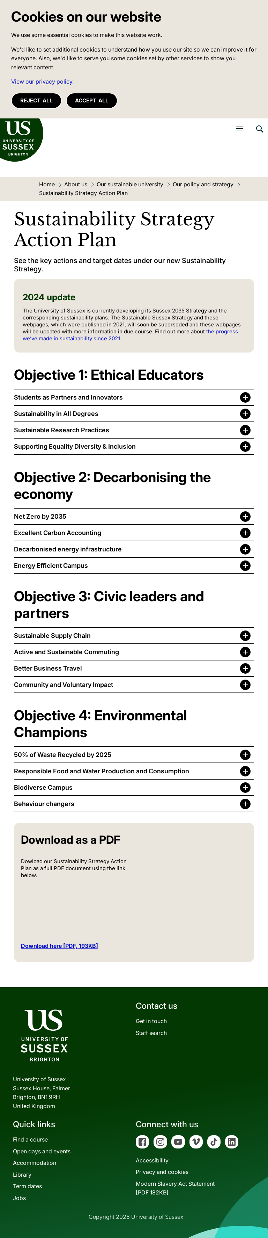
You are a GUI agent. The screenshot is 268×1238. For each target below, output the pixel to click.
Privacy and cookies (162, 1171)
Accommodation (34, 1162)
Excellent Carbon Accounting (57, 532)
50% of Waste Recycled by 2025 (62, 754)
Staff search (151, 1032)
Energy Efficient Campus (51, 565)
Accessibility (152, 1160)
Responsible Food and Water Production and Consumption (101, 771)
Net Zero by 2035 (40, 516)
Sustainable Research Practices (61, 430)
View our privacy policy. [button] (42, 81)
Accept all (92, 100)
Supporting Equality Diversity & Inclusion (75, 446)
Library (22, 1174)
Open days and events (41, 1151)
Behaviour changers (44, 803)
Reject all (36, 100)
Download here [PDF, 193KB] (59, 945)
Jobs (19, 1197)
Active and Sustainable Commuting (66, 652)
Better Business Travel (48, 668)
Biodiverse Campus (43, 787)
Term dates (27, 1186)
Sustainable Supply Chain (52, 635)
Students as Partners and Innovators (68, 397)
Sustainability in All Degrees (56, 413)
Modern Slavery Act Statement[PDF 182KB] (175, 1188)
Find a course (30, 1139)
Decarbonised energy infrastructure (68, 549)
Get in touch (151, 1021)
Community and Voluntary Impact (63, 684)
